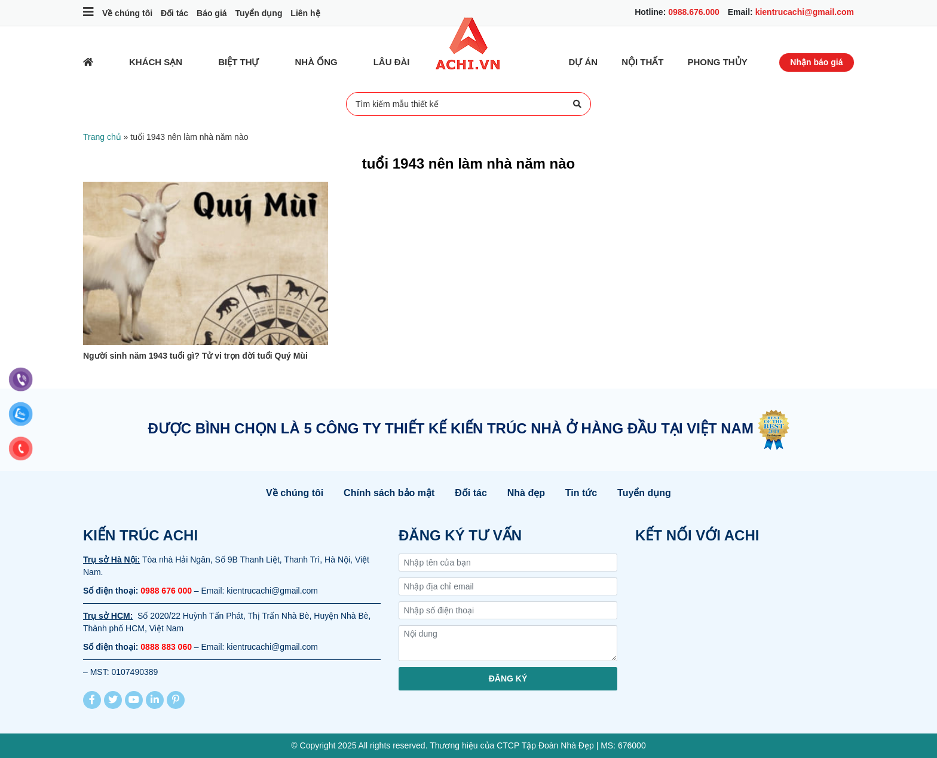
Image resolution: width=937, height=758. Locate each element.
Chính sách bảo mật (389, 493)
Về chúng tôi (127, 13)
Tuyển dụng (258, 13)
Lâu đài (391, 62)
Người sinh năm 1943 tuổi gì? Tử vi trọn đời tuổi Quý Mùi (195, 355)
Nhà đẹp (526, 493)
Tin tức (581, 493)
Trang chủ (102, 137)
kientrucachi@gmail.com (804, 12)
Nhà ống (316, 62)
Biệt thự (238, 62)
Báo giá (212, 13)
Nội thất (642, 62)
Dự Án (583, 62)
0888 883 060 (166, 647)
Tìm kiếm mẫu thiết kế (468, 104)
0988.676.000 (693, 12)
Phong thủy (718, 62)
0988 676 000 (166, 590)
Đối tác (174, 13)
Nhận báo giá (816, 62)
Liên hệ (305, 13)
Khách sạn (155, 62)
